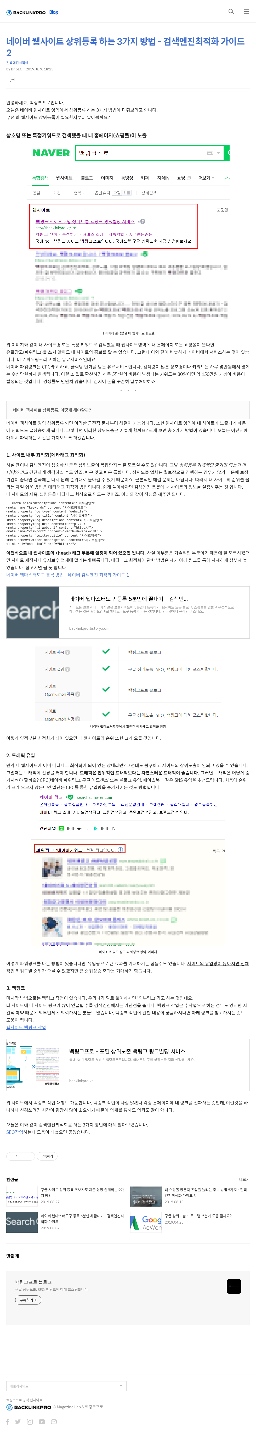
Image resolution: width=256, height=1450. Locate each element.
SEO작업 (14, 1137)
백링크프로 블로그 (33, 1288)
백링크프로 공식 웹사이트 (24, 1405)
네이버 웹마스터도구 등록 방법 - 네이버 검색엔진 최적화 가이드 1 (67, 580)
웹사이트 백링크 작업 (26, 1032)
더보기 (244, 1185)
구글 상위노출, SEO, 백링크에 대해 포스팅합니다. (52, 1294)
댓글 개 (12, 1261)
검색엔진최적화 (17, 62)
